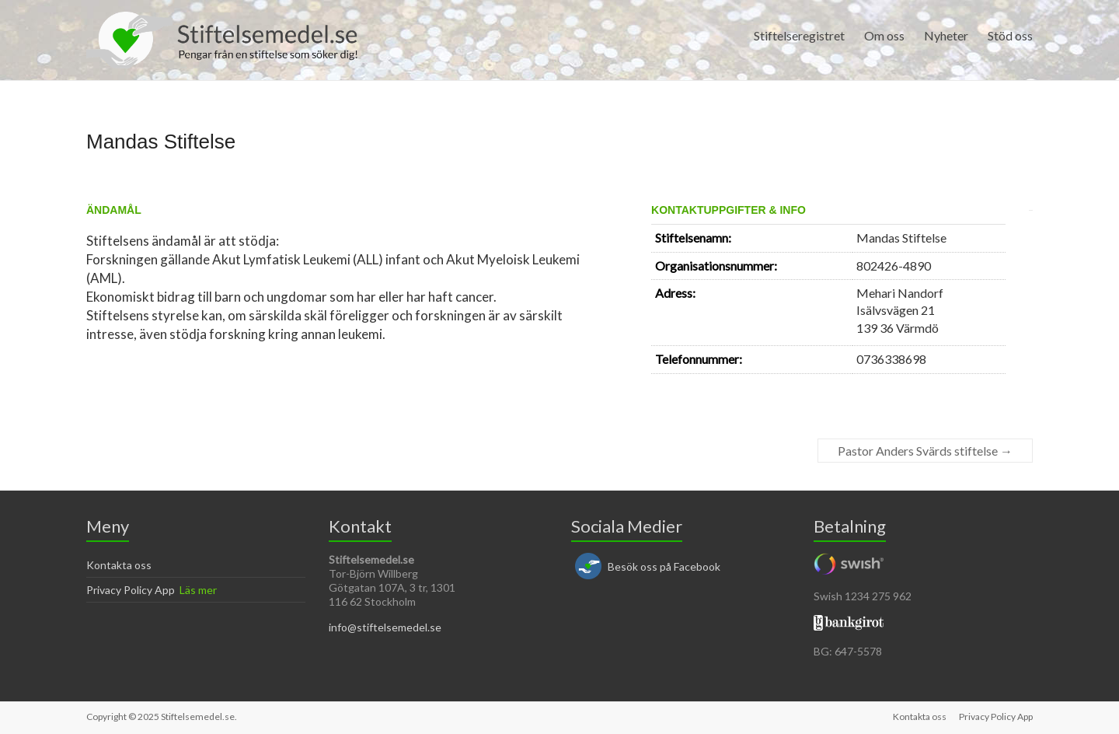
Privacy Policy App (130, 589)
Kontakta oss (119, 564)
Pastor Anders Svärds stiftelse (925, 450)
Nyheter (946, 35)
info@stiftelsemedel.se (385, 627)
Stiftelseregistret (799, 35)
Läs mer (198, 589)
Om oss (884, 35)
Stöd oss (1010, 35)
